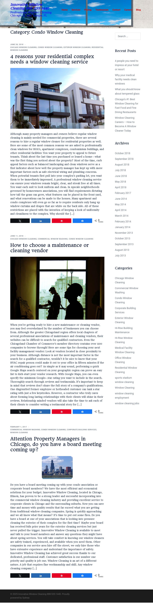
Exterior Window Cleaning (77, 47)
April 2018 (121, 187)
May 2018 (120, 181)
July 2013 (120, 255)
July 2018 (120, 170)
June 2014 (121, 198)
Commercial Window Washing (53, 239)
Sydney (26, 597)
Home (65, 9)
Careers (128, 9)
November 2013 (124, 232)
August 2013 (122, 249)
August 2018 (122, 164)
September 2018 (124, 158)
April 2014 (121, 210)
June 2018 (121, 175)
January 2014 (122, 227)
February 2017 (123, 192)
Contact (116, 9)
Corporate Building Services (82, 430)
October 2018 (122, 153)
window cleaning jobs (127, 403)
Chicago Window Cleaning (23, 47)
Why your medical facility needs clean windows (126, 79)
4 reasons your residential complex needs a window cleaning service (52, 59)
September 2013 (124, 244)
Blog (138, 9)
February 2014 (123, 221)
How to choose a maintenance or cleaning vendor (49, 247)
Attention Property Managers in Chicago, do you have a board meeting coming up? (56, 444)
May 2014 (120, 204)
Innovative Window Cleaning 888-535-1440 (29, 6)
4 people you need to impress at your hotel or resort (127, 65)
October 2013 (122, 238)
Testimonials (101, 9)
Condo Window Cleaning (50, 47)
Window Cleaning (19, 432)
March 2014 (121, 215)
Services (76, 9)
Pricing (87, 9)
